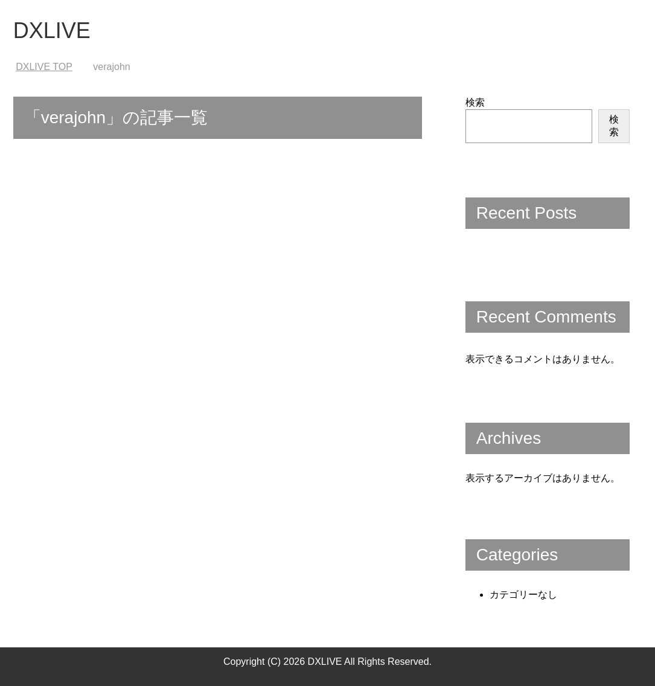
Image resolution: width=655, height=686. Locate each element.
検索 (475, 102)
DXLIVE (52, 30)
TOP (44, 67)
